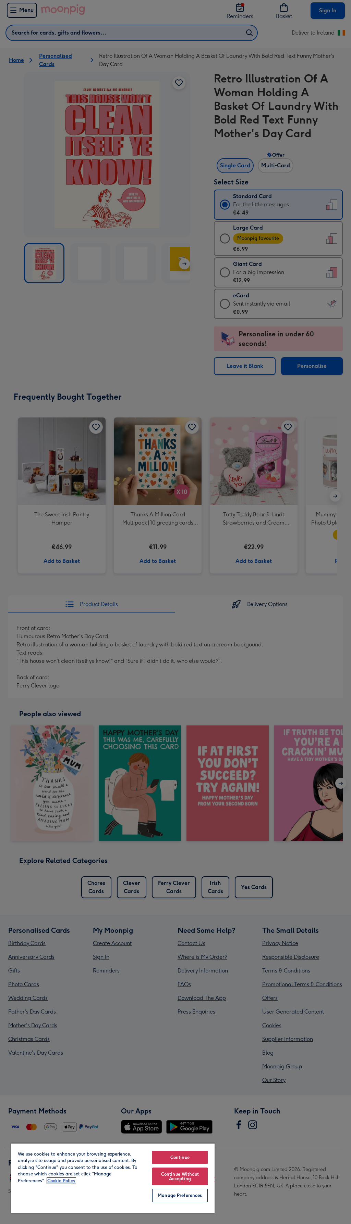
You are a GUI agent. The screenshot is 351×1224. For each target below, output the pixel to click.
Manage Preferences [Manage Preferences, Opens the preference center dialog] (180, 1195)
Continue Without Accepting (180, 1176)
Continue (180, 1157)
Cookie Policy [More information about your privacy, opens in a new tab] (61, 1180)
